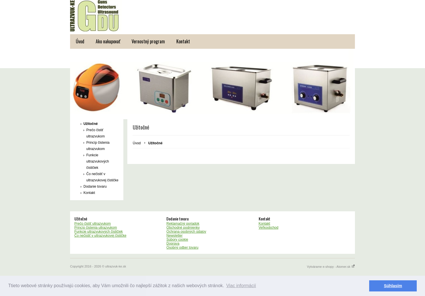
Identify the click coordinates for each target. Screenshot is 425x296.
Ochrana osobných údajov (186, 232)
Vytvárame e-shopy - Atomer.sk (331, 266)
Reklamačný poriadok (182, 224)
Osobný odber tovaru (182, 248)
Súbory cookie (177, 240)
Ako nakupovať (108, 41)
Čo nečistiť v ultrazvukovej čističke (102, 177)
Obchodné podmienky (183, 228)
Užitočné (90, 124)
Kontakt (183, 41)
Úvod (80, 41)
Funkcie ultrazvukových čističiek (97, 161)
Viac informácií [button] (241, 285)
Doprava (172, 244)
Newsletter (174, 236)
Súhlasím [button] (393, 285)
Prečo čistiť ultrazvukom (95, 133)
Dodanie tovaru (95, 186)
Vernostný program (148, 41)
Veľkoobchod (269, 228)
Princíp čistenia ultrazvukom (97, 146)
